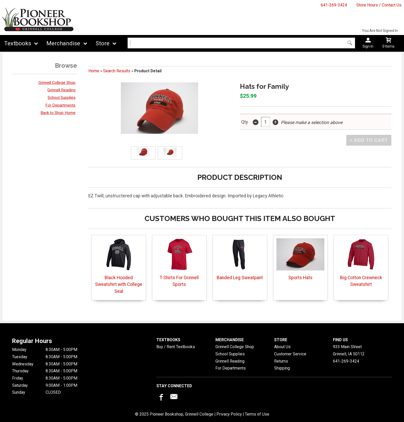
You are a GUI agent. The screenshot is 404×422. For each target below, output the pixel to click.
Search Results (116, 70)
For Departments (60, 105)
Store (103, 43)
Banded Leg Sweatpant (240, 259)
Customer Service (290, 353)
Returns (281, 361)
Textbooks (17, 43)
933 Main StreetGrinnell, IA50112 (349, 350)
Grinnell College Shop (56, 82)
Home (93, 70)
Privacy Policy (229, 414)
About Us (282, 346)
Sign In (368, 46)
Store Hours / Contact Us (378, 5)
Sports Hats (300, 259)
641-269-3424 (334, 5)
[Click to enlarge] (143, 153)
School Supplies (61, 97)
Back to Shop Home (57, 112)
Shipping (282, 368)
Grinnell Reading (61, 90)
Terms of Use (257, 414)
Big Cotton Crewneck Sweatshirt (361, 262)
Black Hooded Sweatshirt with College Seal (118, 266)
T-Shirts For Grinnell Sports (179, 262)
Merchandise (63, 43)
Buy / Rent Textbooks (175, 346)
